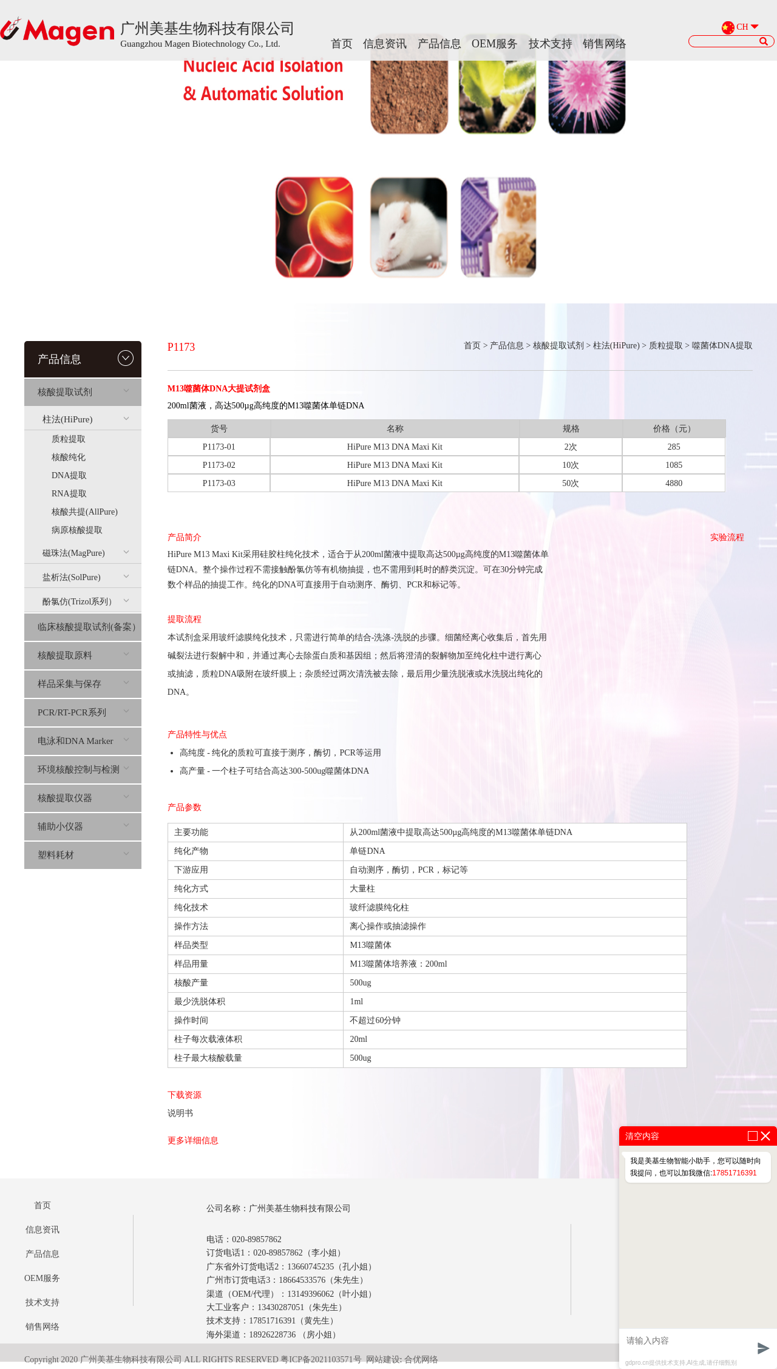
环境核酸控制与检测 (83, 769)
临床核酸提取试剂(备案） (89, 627)
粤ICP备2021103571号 (320, 1359)
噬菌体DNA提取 (722, 345)
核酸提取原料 (83, 655)
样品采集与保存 (83, 684)
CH (742, 27)
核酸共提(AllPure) (85, 511)
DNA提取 (69, 475)
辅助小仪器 (83, 826)
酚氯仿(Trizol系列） (85, 601)
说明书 (180, 1113)
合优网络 (421, 1359)
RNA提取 (69, 493)
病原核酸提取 (77, 530)
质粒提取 (69, 439)
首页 (342, 44)
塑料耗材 (83, 855)
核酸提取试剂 (83, 392)
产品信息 (439, 44)
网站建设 (383, 1359)
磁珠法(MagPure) (85, 553)
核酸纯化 (69, 457)
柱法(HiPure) (85, 419)
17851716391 (734, 1173)
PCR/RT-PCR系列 (83, 712)
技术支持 (550, 44)
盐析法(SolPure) (85, 577)
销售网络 (604, 44)
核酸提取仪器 (83, 798)
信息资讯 (385, 44)
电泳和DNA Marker (83, 741)
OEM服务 (495, 44)
